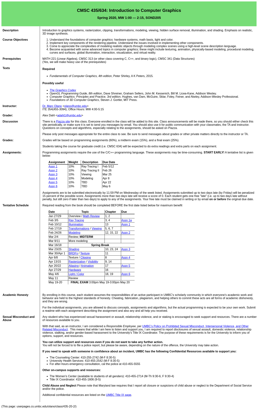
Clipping (85, 257)
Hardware (75, 269)
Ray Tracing (76, 220)
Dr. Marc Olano (52, 106)
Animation (87, 265)
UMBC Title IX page (118, 394)
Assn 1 (53, 166)
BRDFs (73, 253)
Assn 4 (53, 178)
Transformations (79, 228)
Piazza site (63, 121)
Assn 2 (53, 170)
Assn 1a (126, 220)
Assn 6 (53, 186)
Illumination (76, 224)
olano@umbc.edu (75, 106)
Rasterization (77, 261)
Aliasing (74, 265)
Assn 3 (53, 174)
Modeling (74, 232)
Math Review (91, 216)
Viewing (97, 228)
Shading (74, 249)
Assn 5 (53, 182)
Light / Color (76, 274)
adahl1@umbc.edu (69, 115)
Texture (85, 253)
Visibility (93, 261)
